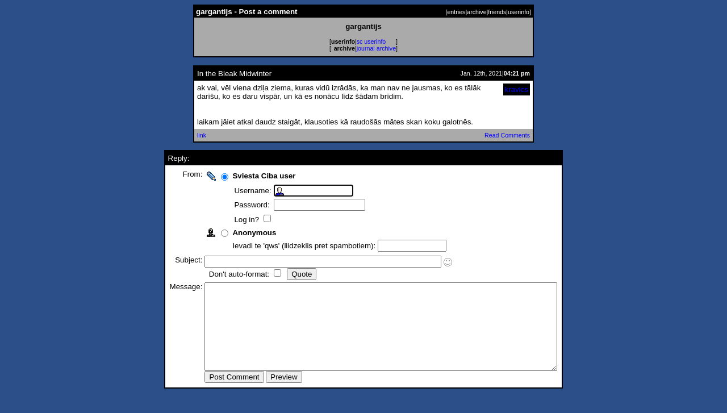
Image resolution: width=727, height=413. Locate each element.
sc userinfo (371, 41)
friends (497, 12)
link (201, 135)
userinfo (518, 12)
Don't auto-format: (218, 274)
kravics (516, 89)
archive (476, 12)
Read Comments (507, 135)
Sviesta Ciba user (242, 176)
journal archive (376, 48)
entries (456, 12)
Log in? (226, 219)
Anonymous (233, 232)
